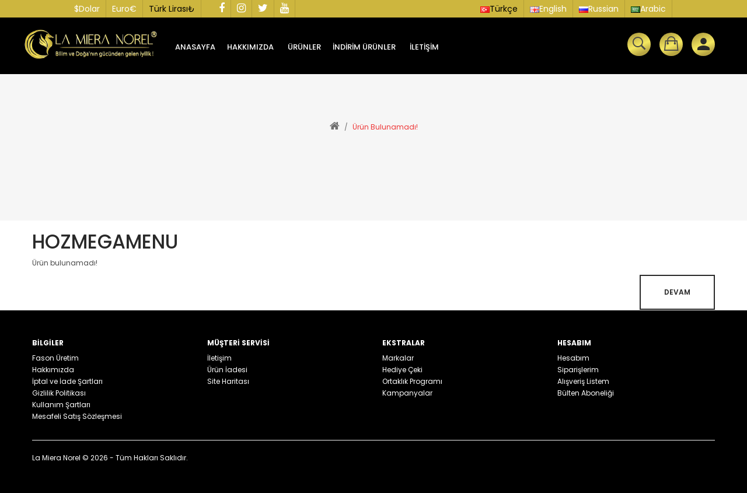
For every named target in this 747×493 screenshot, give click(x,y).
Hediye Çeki (402, 370)
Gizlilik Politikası (59, 393)
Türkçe (499, 9)
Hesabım (573, 358)
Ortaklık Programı (412, 381)
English (548, 9)
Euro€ (124, 9)
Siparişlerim (578, 370)
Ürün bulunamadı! (385, 127)
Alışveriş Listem (583, 381)
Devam (677, 292)
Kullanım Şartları (61, 405)
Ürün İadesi (227, 370)
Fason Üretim (55, 358)
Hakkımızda (53, 370)
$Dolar (87, 9)
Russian (599, 9)
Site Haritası (228, 381)
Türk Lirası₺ (172, 9)
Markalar (398, 358)
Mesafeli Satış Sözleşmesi (77, 416)
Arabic (648, 9)
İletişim (219, 358)
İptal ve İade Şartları (67, 381)
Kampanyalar (407, 393)
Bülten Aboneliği (585, 393)
